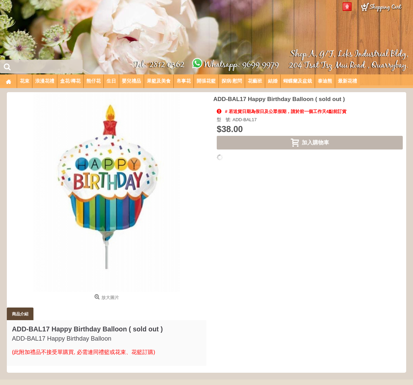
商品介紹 (20, 313)
